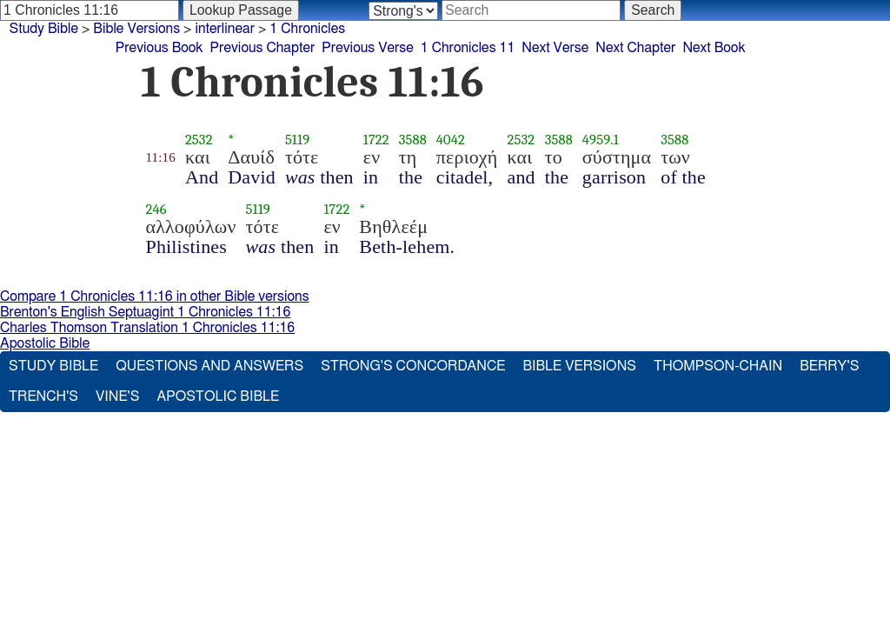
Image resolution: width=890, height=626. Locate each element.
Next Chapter (635, 48)
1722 (376, 139)
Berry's (829, 366)
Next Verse (554, 48)
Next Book (713, 48)
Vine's (117, 396)
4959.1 (600, 139)
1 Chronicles (307, 29)
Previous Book (159, 48)
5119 (297, 139)
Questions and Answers (209, 366)
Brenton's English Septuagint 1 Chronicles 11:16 (145, 312)
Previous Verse (367, 48)
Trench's (43, 396)
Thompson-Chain (718, 366)
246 (156, 209)
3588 (413, 139)
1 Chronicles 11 (468, 48)
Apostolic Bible (45, 343)
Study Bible (44, 29)
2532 (199, 139)
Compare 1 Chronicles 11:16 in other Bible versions (154, 296)
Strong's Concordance (413, 366)
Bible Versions (136, 29)
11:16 (161, 157)
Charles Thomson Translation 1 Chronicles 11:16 (147, 328)
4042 (450, 139)
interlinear (225, 29)
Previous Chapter (262, 48)
